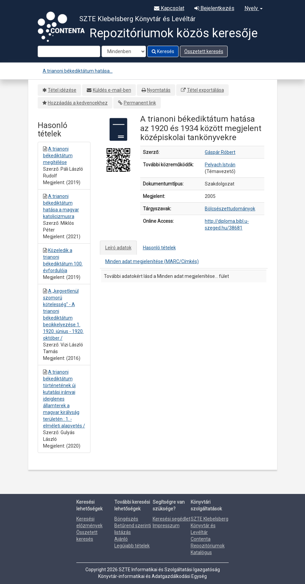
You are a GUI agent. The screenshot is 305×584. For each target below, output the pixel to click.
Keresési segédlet (171, 519)
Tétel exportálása (205, 90)
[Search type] (124, 51)
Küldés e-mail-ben (112, 90)
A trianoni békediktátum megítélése (58, 155)
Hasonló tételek (159, 247)
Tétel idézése (62, 90)
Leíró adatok (118, 247)
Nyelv (253, 8)
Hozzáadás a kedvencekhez (78, 103)
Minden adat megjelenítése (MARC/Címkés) (152, 261)
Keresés (163, 51)
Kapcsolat (169, 8)
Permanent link (140, 103)
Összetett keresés (203, 51)
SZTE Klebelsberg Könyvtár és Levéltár (209, 525)
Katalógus (201, 552)
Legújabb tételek (132, 545)
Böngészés (126, 519)
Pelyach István (220, 164)
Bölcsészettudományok (230, 208)
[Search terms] (69, 51)
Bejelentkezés (214, 8)
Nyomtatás (158, 90)
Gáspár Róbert (220, 152)
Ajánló (121, 539)
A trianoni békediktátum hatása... (78, 71)
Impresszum (166, 525)
